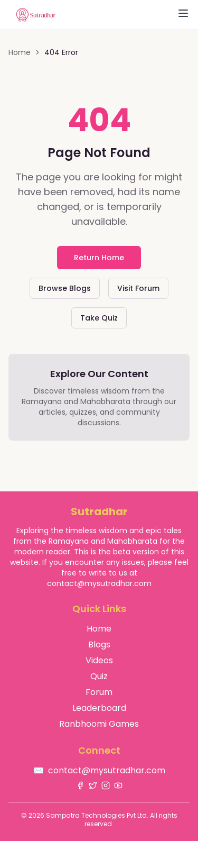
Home (19, 52)
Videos (99, 660)
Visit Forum (138, 288)
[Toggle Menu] (183, 13)
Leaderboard (99, 708)
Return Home (99, 257)
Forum (99, 692)
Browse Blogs (65, 288)
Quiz (99, 676)
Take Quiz (99, 318)
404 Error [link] (61, 52)
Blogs (99, 644)
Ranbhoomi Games (99, 724)
